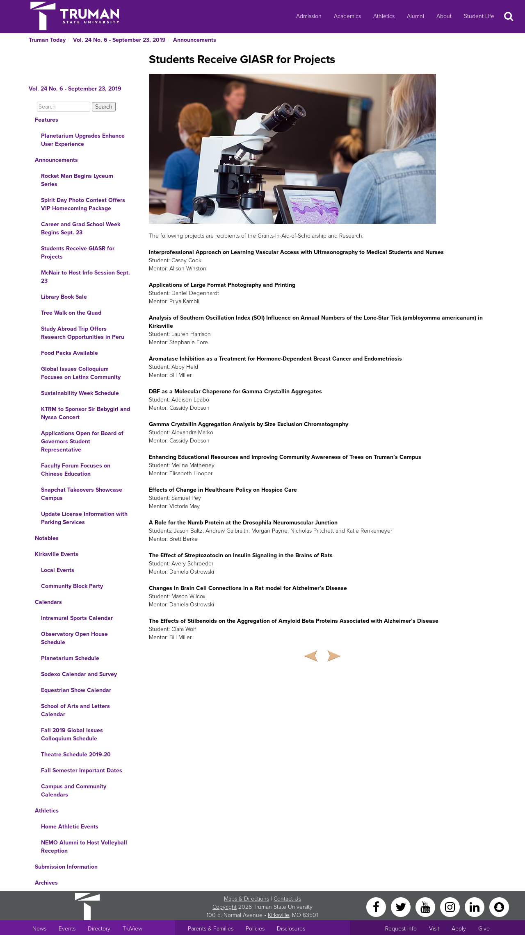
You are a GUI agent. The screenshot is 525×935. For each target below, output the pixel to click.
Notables (47, 538)
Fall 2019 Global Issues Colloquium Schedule (72, 734)
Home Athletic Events (69, 826)
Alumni (415, 16)
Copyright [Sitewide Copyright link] (224, 906)
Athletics (384, 16)
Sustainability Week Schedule (80, 393)
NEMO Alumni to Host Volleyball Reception (84, 846)
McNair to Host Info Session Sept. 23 (85, 276)
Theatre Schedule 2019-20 (76, 754)
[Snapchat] (499, 906)
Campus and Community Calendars (73, 790)
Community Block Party (72, 586)
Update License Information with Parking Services (84, 518)
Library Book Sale (64, 296)
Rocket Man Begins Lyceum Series (77, 180)
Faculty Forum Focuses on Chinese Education (75, 469)
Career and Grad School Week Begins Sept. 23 (80, 228)
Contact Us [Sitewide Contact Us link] (287, 898)
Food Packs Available (69, 352)
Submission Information (66, 866)
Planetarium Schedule (70, 658)
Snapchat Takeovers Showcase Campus (81, 494)
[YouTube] (426, 906)
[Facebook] (377, 906)
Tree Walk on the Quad (71, 312)
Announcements (194, 39)
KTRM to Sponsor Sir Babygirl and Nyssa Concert (85, 413)
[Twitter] (401, 906)
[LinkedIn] (475, 906)
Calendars (48, 602)
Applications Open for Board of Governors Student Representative (82, 441)
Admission (309, 16)
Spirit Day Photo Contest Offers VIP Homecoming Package (83, 204)
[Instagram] (450, 906)
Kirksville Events (56, 554)
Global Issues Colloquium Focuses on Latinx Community (81, 373)
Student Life (479, 16)
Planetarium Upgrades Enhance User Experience (83, 140)
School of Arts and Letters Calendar (75, 710)
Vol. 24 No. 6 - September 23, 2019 (119, 39)
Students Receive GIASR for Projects (77, 252)
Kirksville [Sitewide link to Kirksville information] (278, 915)
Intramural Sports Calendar (77, 618)
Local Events (57, 570)
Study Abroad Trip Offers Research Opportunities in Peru (82, 332)
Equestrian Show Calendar (76, 690)
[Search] (63, 107)
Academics (347, 16)
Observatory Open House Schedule (74, 638)
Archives (46, 882)
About (444, 16)
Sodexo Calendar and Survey (79, 674)
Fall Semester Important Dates (81, 770)
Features (46, 119)
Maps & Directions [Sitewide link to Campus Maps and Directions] (246, 898)
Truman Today (47, 39)
